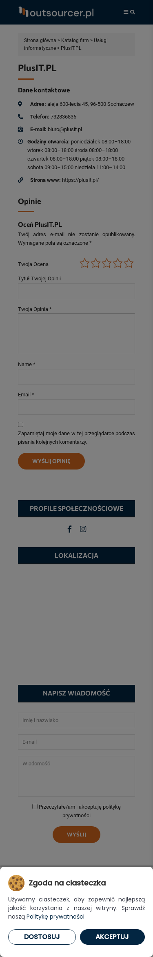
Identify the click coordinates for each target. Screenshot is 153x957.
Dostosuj (42, 936)
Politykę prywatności (55, 916)
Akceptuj (112, 936)
